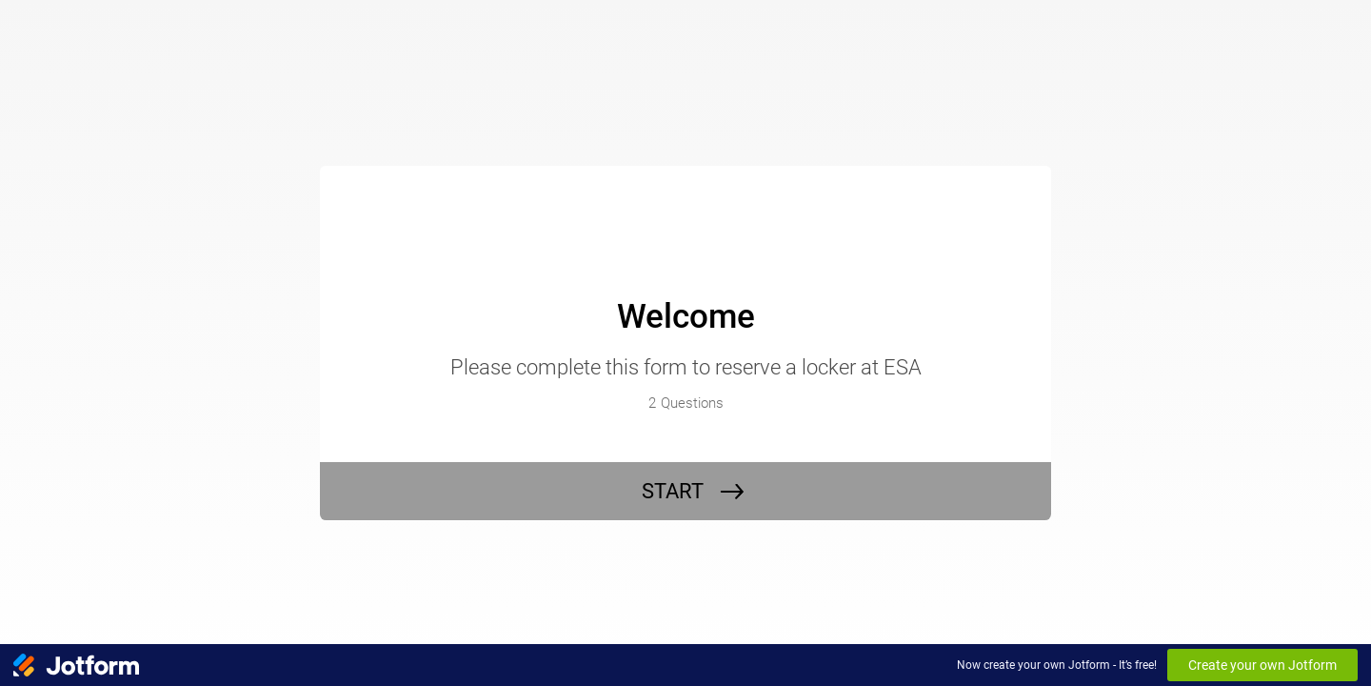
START (673, 491)
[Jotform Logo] (76, 665)
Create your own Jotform (1262, 665)
